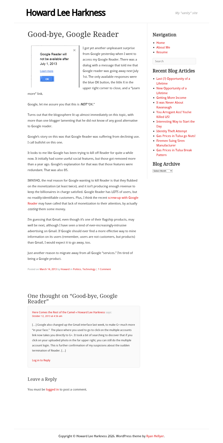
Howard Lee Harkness (65, 13)
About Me (163, 47)
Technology (88, 269)
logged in (52, 389)
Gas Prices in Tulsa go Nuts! (175, 136)
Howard (65, 269)
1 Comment (104, 269)
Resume (162, 52)
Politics (77, 269)
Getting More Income (171, 98)
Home (160, 43)
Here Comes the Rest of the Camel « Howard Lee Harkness (68, 312)
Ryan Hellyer (155, 436)
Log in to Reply (41, 360)
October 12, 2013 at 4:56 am (47, 316)
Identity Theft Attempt (171, 131)
